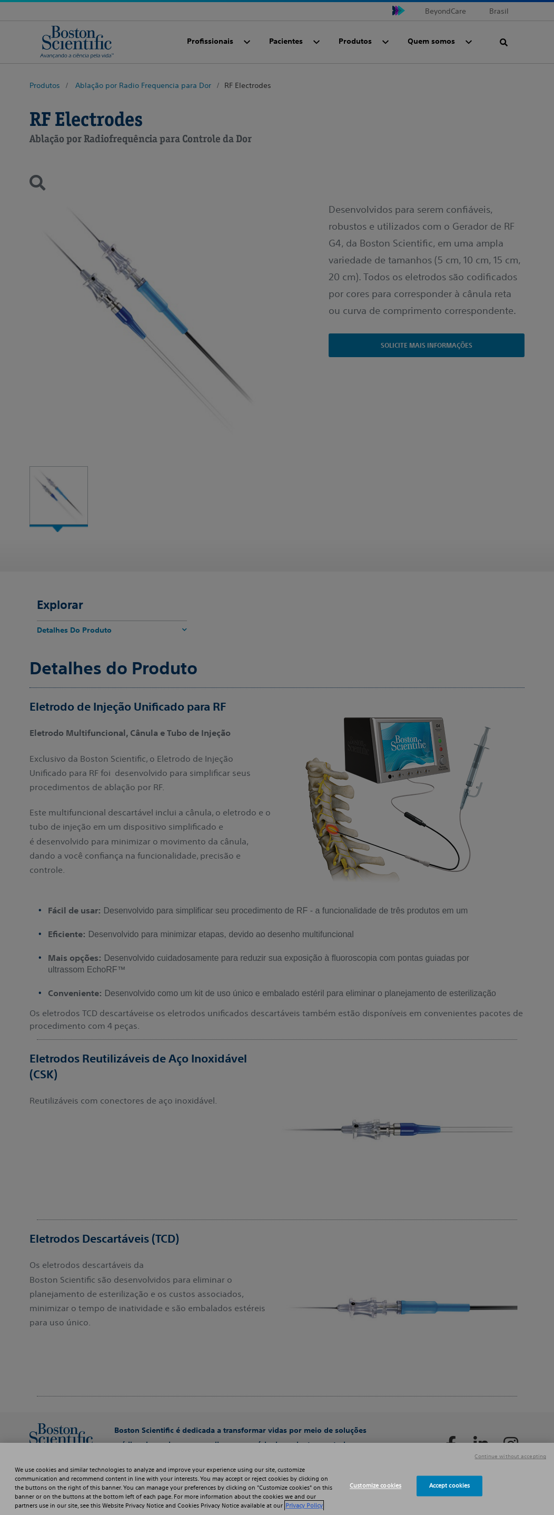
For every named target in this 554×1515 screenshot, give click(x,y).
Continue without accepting (510, 1456)
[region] (277, 1479)
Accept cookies (449, 1485)
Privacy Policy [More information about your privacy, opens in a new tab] (304, 1505)
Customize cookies (375, 1485)
